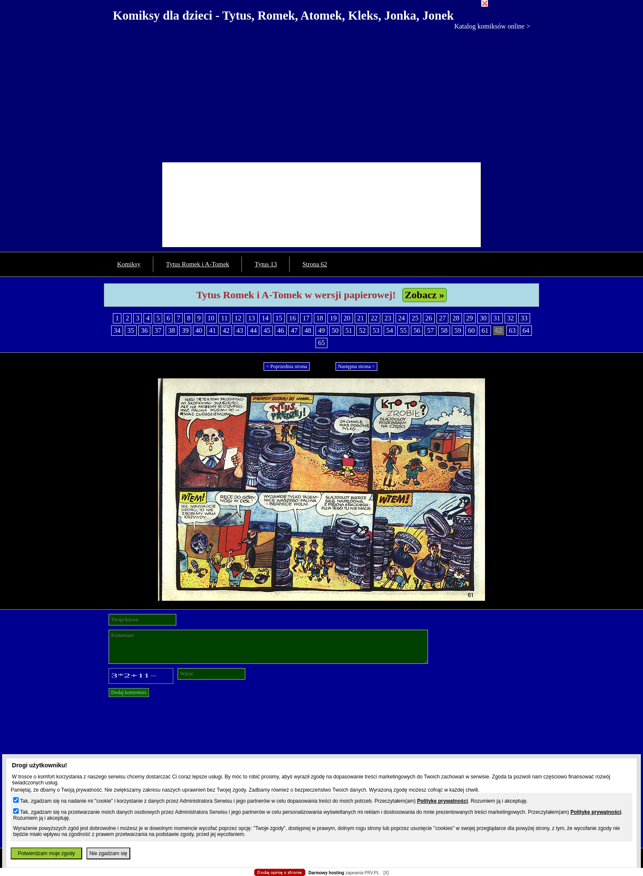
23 (388, 318)
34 (117, 330)
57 (430, 330)
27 (442, 318)
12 (238, 318)
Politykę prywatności (442, 801)
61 (485, 330)
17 (306, 318)
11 (224, 318)
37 (158, 330)
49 (321, 330)
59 (457, 330)
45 (267, 330)
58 (444, 330)
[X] (385, 872)
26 (428, 318)
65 (321, 342)
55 (403, 330)
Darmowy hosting (326, 872)
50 (335, 330)
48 (307, 330)
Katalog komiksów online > (492, 26)
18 (319, 318)
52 (362, 330)
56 (416, 330)
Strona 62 (314, 264)
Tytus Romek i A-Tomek (197, 264)
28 (456, 318)
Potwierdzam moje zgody (46, 853)
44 (253, 330)
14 (265, 318)
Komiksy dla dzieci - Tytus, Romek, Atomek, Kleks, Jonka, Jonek (283, 15)
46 (280, 330)
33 (524, 318)
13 (251, 318)
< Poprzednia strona (286, 366)
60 (471, 330)
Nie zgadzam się (108, 853)
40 (198, 330)
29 (469, 318)
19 (333, 318)
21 (360, 318)
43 (239, 330)
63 (512, 330)
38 (171, 330)
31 (497, 318)
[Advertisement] (321, 94)
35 (130, 330)
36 (144, 330)
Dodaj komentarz (128, 692)
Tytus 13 (266, 264)
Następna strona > (356, 366)
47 (294, 330)
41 (212, 330)
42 (226, 330)
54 (389, 330)
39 (185, 330)
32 (510, 318)
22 (374, 318)
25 (415, 318)
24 (401, 318)
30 (483, 318)
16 (292, 318)
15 (279, 318)
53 (376, 330)
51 (348, 330)
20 (347, 318)
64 (525, 330)
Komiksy (129, 264)
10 (210, 318)
